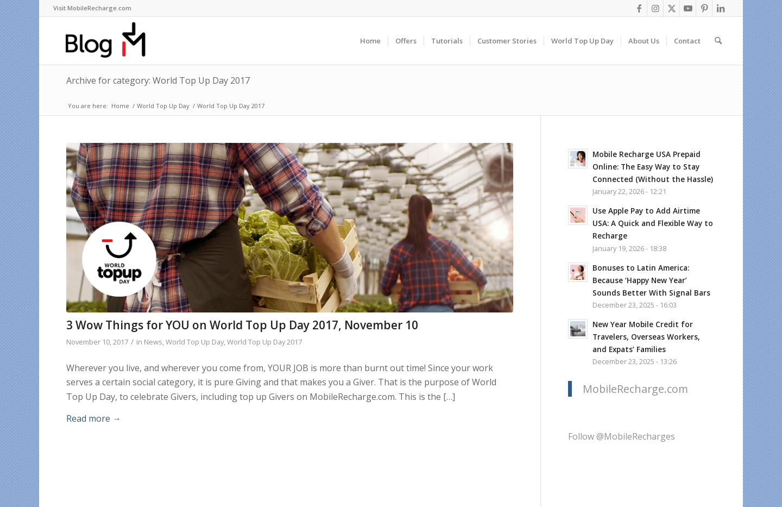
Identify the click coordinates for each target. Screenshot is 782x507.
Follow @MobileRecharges (621, 436)
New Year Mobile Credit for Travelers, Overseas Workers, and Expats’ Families (646, 336)
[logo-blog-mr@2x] (111, 41)
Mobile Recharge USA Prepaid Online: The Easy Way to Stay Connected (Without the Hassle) (652, 166)
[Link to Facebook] (639, 8)
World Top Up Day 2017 (264, 342)
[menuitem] (92, 8)
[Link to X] (671, 8)
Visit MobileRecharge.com (92, 8)
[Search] (718, 41)
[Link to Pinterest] (704, 8)
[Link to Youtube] (688, 8)
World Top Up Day (195, 342)
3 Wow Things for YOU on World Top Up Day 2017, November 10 (242, 325)
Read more (93, 418)
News (153, 342)
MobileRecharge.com (635, 388)
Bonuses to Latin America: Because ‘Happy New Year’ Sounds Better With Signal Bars (651, 280)
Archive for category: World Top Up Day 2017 (158, 80)
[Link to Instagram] (655, 8)
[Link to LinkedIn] (720, 8)
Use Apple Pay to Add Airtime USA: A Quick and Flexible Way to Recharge (652, 223)
